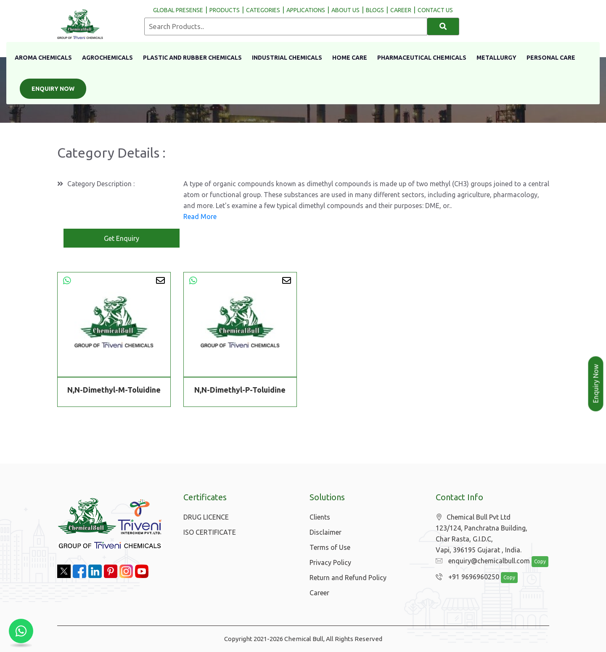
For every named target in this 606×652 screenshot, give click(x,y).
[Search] (443, 26)
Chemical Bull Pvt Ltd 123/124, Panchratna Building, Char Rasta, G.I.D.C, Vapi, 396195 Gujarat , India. (481, 533)
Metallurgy (496, 57)
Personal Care (551, 57)
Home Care (349, 57)
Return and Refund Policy (348, 577)
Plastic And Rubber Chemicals (192, 57)
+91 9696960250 (465, 577)
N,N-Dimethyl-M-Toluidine (114, 389)
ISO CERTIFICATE (209, 532)
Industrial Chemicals (287, 57)
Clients (320, 517)
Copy (535, 562)
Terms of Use (330, 547)
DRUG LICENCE (206, 517)
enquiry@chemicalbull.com (481, 561)
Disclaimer (325, 532)
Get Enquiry (121, 238)
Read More (200, 216)
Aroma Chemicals (43, 57)
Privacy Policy (330, 562)
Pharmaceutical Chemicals (421, 57)
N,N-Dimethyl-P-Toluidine (240, 389)
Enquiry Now (53, 88)
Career (319, 593)
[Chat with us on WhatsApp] (21, 631)
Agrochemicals (107, 57)
